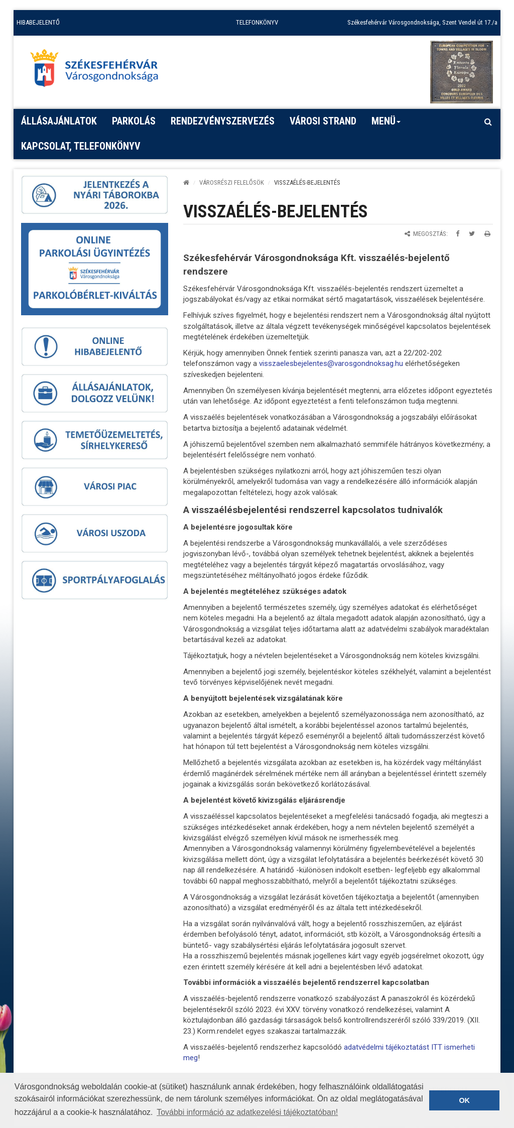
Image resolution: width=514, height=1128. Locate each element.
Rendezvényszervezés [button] (223, 121)
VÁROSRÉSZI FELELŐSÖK (231, 182)
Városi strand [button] (323, 121)
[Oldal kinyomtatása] (487, 233)
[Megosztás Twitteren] (472, 233)
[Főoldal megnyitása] (99, 71)
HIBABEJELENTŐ (38, 22)
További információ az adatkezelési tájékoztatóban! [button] (247, 1112)
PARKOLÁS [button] (134, 121)
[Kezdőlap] (186, 182)
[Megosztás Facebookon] (457, 233)
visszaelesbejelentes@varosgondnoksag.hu (331, 363)
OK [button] (464, 1100)
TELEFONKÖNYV (257, 22)
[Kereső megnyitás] (487, 121)
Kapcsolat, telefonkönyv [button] (81, 146)
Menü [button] (386, 124)
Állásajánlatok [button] (59, 121)
